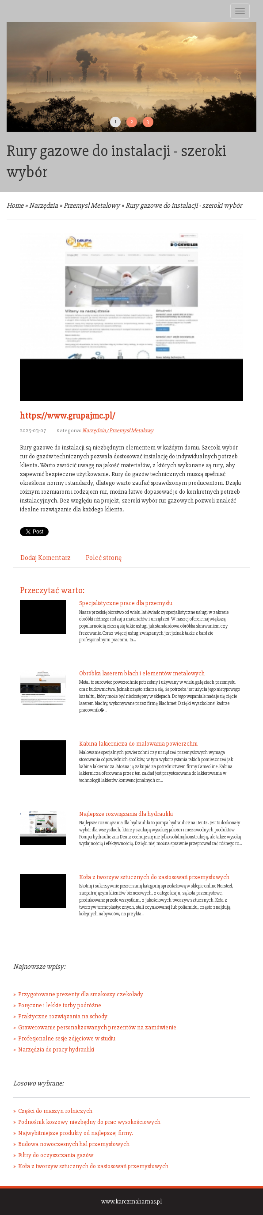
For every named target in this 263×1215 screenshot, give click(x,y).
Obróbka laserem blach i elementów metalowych (142, 673)
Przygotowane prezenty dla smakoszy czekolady (80, 994)
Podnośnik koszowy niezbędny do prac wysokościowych (89, 1122)
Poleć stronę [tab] (104, 557)
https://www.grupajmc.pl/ (67, 415)
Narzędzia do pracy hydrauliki (56, 1049)
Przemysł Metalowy (92, 205)
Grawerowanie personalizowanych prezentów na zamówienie (97, 1027)
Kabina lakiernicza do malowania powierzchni (138, 743)
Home (15, 205)
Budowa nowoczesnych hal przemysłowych (74, 1144)
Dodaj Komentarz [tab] (45, 557)
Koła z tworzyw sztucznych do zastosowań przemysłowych (154, 877)
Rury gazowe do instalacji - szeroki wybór (184, 205)
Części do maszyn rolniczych (55, 1111)
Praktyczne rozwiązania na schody (62, 1016)
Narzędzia (43, 205)
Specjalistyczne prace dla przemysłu (125, 603)
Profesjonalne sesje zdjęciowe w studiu (66, 1038)
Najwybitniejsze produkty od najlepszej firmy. (75, 1133)
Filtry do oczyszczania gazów (55, 1155)
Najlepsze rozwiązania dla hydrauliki (126, 814)
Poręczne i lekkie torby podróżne (59, 1005)
